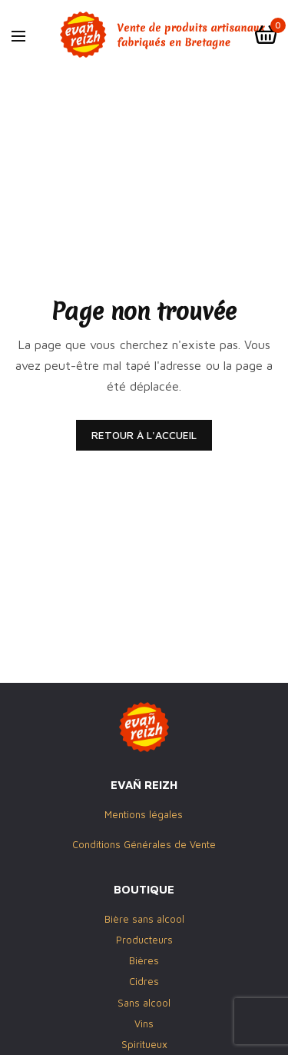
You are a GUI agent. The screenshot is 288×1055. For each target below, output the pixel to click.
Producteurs (144, 940)
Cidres (144, 982)
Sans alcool (144, 1003)
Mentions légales (143, 815)
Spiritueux (144, 1044)
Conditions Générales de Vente (144, 844)
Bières (144, 961)
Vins (144, 1023)
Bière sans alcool (144, 919)
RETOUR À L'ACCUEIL (144, 434)
